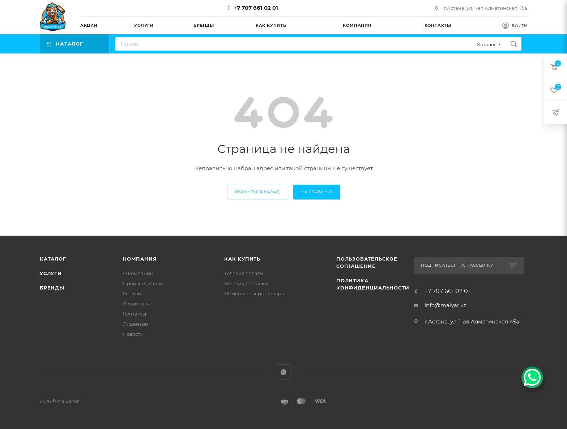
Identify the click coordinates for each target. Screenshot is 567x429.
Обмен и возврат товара (254, 293)
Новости (133, 334)
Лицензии (135, 324)
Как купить (242, 259)
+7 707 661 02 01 (256, 7)
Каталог (53, 259)
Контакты (134, 314)
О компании (138, 273)
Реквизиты (136, 303)
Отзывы (132, 293)
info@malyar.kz (445, 305)
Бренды (52, 288)
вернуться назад (257, 191)
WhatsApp (283, 372)
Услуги (51, 273)
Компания (140, 259)
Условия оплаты (243, 273)
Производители (142, 283)
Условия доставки (246, 283)
